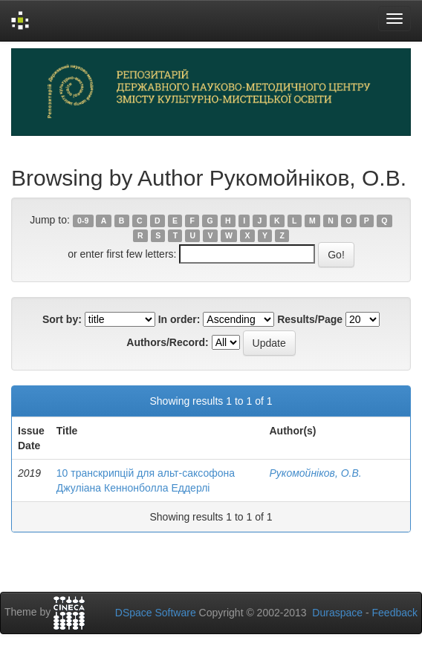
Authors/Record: (167, 342)
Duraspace (337, 613)
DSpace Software (155, 613)
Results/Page (310, 319)
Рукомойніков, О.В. (316, 473)
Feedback (395, 613)
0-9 (82, 220)
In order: (179, 319)
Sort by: (62, 319)
